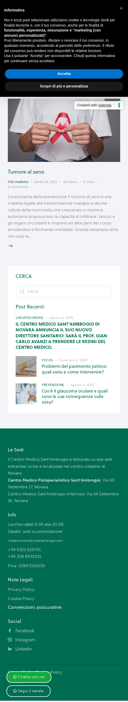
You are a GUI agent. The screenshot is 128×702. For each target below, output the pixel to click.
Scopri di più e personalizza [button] (64, 86)
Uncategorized (30, 318)
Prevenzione (53, 385)
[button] (29, 677)
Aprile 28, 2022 (45, 182)
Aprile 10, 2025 (61, 318)
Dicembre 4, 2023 (73, 361)
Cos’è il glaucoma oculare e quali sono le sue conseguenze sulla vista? (75, 397)
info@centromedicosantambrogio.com (35, 541)
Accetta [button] (64, 74)
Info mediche (18, 181)
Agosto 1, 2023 (82, 386)
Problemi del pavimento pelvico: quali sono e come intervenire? (74, 370)
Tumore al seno (27, 172)
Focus (47, 361)
